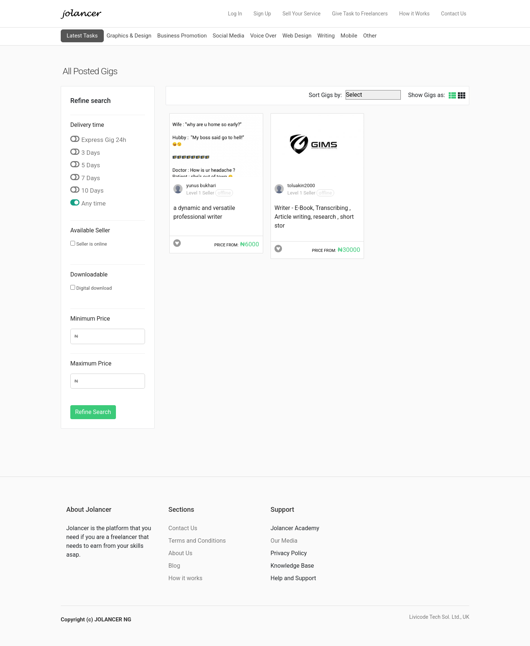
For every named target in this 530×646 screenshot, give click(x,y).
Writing (326, 35)
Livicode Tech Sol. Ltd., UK (439, 617)
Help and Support (293, 578)
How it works (186, 578)
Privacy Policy (289, 553)
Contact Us (453, 14)
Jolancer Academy (295, 528)
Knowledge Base (292, 565)
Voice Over (263, 35)
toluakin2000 (301, 185)
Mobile (348, 35)
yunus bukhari (201, 185)
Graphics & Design (129, 35)
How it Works (414, 14)
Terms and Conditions (197, 540)
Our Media (284, 540)
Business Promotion (182, 35)
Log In (235, 14)
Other (370, 35)
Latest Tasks (82, 35)
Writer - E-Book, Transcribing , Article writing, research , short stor (314, 216)
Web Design (296, 35)
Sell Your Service (301, 14)
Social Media (228, 35)
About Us (180, 553)
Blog (174, 565)
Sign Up (262, 14)
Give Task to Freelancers (360, 14)
